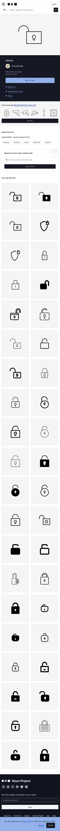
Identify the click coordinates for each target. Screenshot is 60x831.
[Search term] (31, 10)
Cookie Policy (27, 821)
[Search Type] (5, 10)
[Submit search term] (56, 10)
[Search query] (30, 159)
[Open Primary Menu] (3, 4)
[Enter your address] (30, 800)
